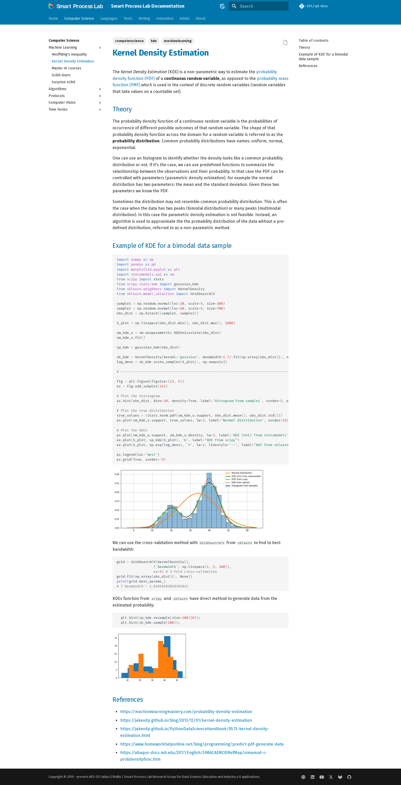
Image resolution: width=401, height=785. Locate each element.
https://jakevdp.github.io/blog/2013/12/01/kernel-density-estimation (186, 720)
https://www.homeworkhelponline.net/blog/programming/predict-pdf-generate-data (202, 744)
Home (53, 18)
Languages (109, 18)
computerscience (129, 41)
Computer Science (79, 18)
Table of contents (314, 40)
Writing (144, 18)
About (200, 18)
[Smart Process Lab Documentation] (76, 6)
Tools (128, 18)
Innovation (164, 18)
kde (154, 41)
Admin (185, 18)
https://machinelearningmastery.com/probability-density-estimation (186, 711)
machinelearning (178, 41)
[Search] (258, 6)
